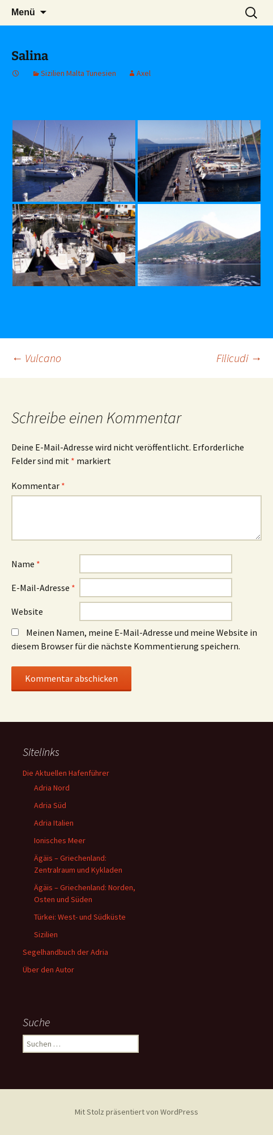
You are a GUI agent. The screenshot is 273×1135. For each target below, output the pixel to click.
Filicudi (239, 358)
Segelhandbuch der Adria (65, 952)
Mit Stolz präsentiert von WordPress (136, 1112)
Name (25, 563)
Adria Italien (54, 823)
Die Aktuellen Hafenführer (66, 773)
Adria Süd (50, 805)
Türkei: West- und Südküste (80, 917)
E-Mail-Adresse (43, 587)
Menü (23, 12)
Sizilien (46, 934)
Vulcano (36, 358)
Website (27, 611)
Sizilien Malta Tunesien (78, 73)
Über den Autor (48, 969)
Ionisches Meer (60, 840)
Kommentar (38, 485)
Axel (143, 73)
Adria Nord (52, 788)
